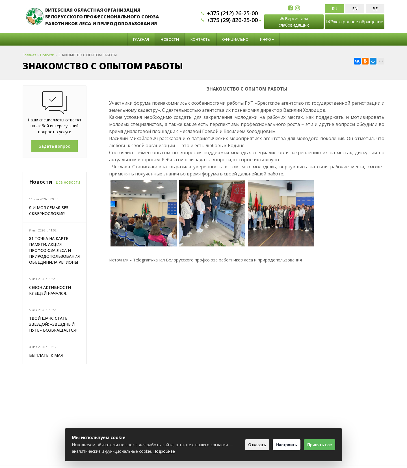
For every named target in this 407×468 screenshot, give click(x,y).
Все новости (68, 182)
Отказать (247, 445)
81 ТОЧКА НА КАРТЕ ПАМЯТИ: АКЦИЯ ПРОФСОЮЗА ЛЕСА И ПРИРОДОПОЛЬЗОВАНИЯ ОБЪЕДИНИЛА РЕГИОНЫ (54, 250)
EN (355, 8)
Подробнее (188, 451)
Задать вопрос (54, 146)
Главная (141, 39)
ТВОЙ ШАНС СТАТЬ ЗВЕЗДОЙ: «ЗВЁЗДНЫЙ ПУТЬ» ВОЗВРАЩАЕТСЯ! (53, 324)
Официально (235, 39)
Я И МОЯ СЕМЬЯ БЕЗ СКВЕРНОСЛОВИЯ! (48, 210)
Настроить (280, 445)
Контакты (200, 39)
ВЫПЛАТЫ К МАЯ (46, 355)
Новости (170, 39)
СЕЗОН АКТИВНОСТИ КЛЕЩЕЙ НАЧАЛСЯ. (50, 290)
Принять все (317, 445)
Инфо (267, 39)
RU (334, 8)
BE (375, 8)
